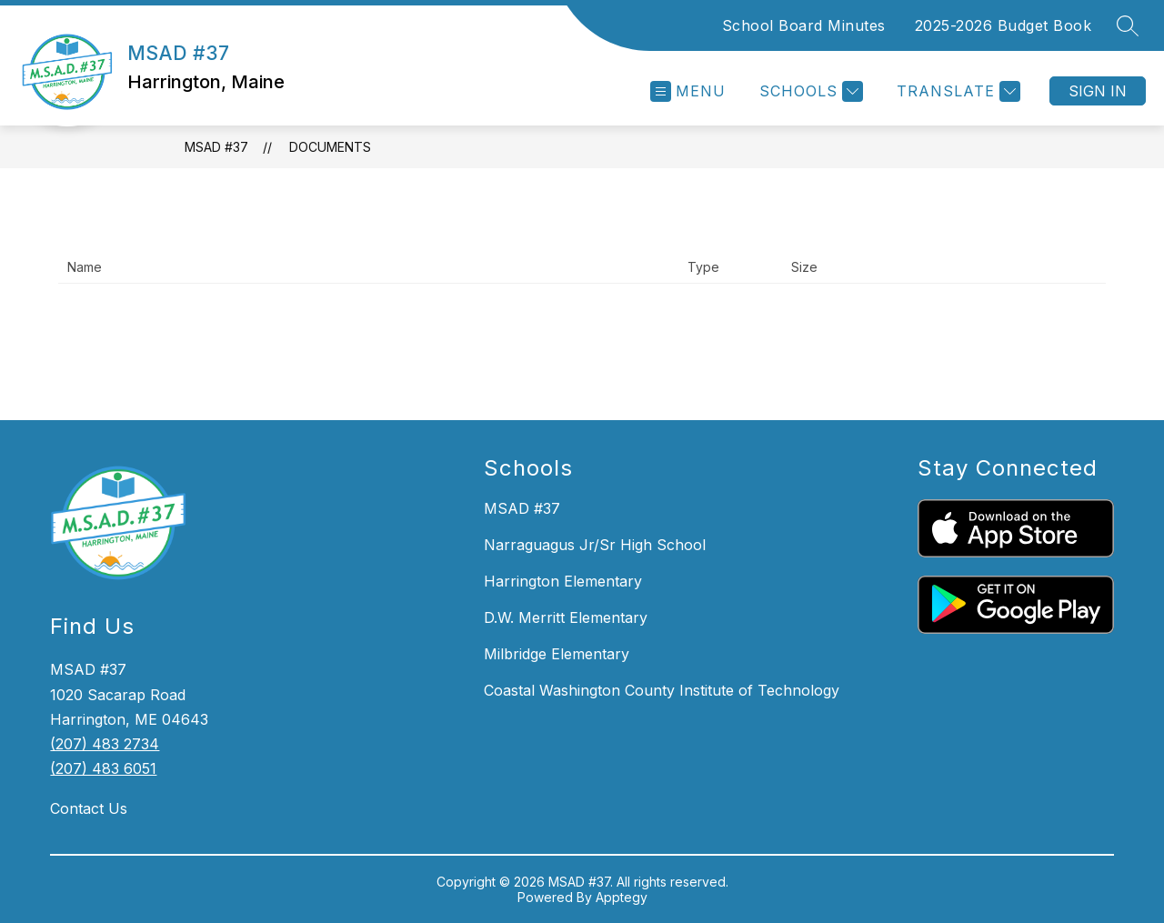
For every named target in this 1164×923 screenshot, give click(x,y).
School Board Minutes (804, 25)
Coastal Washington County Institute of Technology (661, 690)
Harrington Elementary (563, 581)
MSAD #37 (216, 147)
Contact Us (88, 808)
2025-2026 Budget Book (1003, 25)
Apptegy (621, 897)
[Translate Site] (956, 91)
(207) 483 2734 (104, 744)
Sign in (1098, 91)
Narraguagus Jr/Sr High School (595, 545)
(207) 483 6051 (103, 768)
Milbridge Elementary (556, 654)
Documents (330, 147)
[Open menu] (688, 91)
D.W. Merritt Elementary (565, 617)
